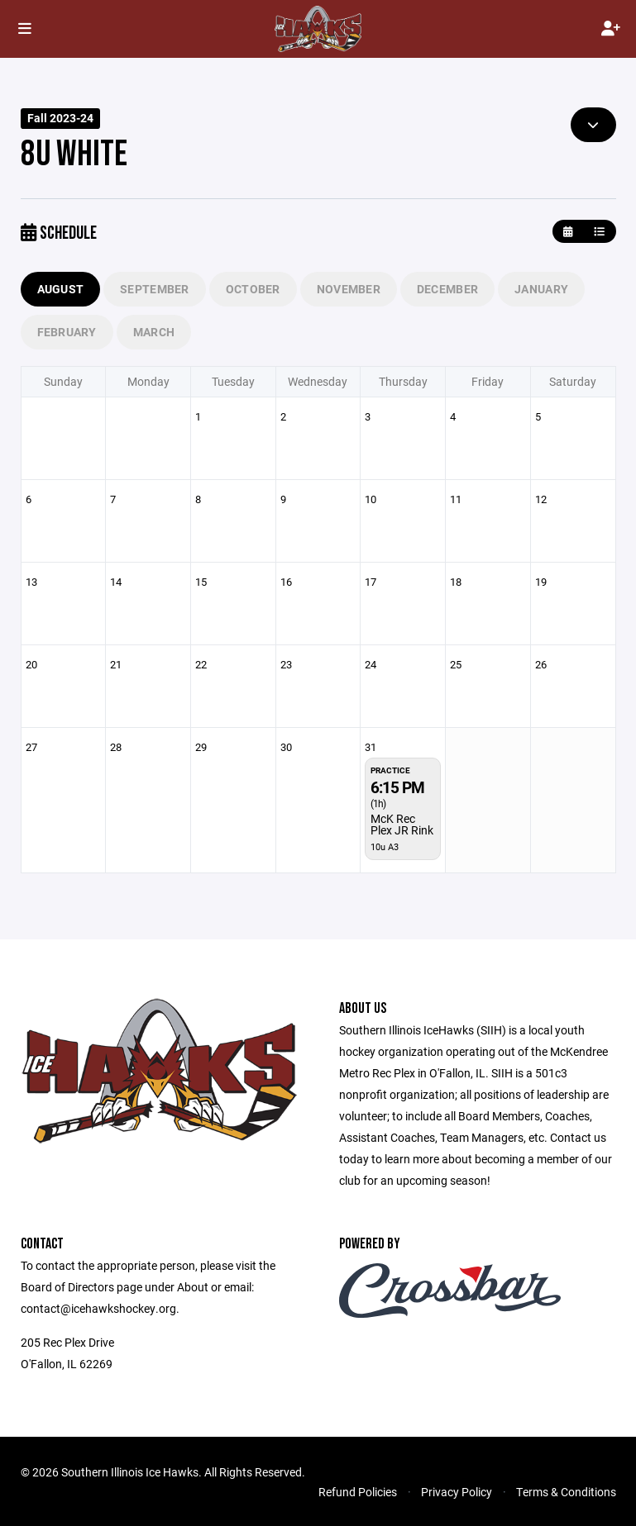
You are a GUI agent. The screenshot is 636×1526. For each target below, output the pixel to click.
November (348, 289)
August (60, 289)
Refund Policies (357, 1492)
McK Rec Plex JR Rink (402, 824)
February (67, 332)
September (154, 289)
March (154, 332)
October (253, 289)
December (447, 289)
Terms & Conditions (566, 1492)
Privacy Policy (456, 1492)
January (541, 289)
